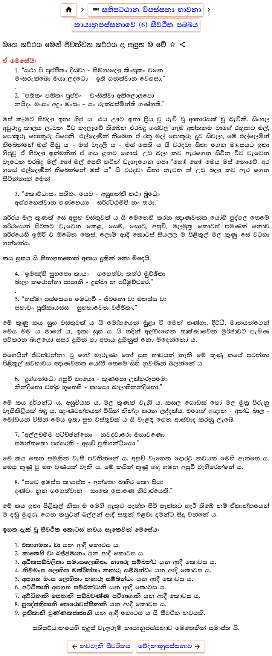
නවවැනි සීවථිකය (100, 646)
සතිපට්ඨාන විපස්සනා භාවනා (145, 10)
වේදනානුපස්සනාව (170, 646)
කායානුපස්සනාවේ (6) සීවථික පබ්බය (136, 25)
